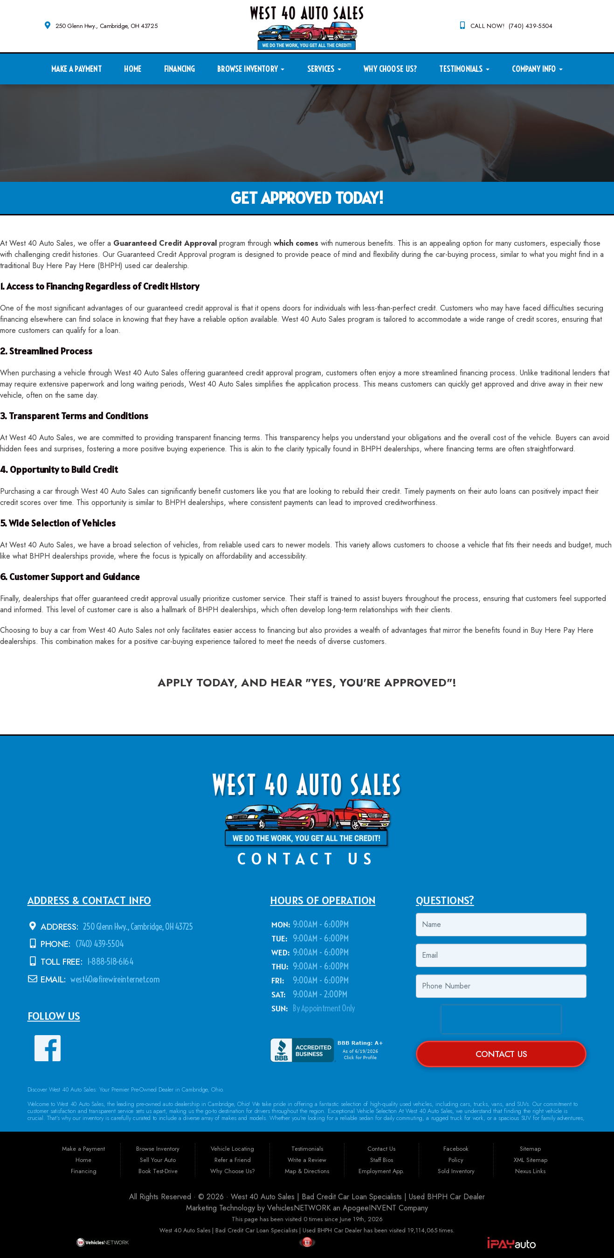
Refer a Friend (232, 1159)
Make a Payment (76, 69)
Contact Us (501, 1054)
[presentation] (501, 1019)
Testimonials (464, 69)
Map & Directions (307, 1171)
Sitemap (530, 1148)
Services (324, 69)
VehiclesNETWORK (299, 1208)
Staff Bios (381, 1159)
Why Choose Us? (390, 69)
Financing (179, 69)
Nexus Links (530, 1171)
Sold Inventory (456, 1171)
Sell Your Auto (158, 1159)
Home (132, 69)
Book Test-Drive (158, 1171)
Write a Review (307, 1159)
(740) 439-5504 (98, 944)
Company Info (537, 69)
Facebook (456, 1148)
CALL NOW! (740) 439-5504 (511, 25)
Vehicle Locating (232, 1148)
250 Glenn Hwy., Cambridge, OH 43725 (106, 25)
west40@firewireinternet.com (114, 979)
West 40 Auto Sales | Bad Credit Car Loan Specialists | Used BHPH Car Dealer (358, 1196)
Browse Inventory (250, 69)
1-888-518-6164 (109, 961)
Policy (455, 1159)
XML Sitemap (530, 1159)
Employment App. (381, 1171)
